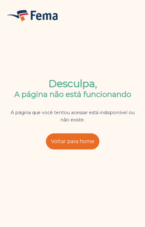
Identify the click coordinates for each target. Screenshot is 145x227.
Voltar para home (72, 141)
